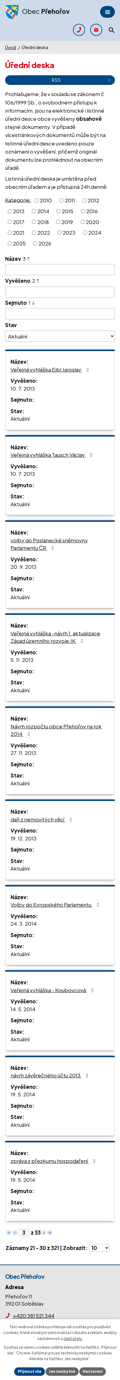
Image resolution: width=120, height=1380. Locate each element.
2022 (43, 232)
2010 (46, 200)
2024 (94, 232)
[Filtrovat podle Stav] (60, 336)
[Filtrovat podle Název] (60, 270)
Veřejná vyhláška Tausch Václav (53, 454)
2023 (69, 232)
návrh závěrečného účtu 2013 (50, 1075)
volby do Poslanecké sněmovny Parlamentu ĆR (49, 544)
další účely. (73, 1338)
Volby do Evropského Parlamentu (56, 904)
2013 (18, 211)
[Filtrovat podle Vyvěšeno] (60, 292)
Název (15, 258)
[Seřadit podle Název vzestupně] (29, 258)
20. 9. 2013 (23, 566)
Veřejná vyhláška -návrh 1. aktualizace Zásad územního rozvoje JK (55, 637)
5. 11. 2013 (22, 659)
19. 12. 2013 (23, 838)
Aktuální (20, 418)
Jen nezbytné (62, 1371)
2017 (18, 221)
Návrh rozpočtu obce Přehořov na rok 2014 (56, 730)
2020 (92, 221)
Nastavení (92, 1371)
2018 (43, 221)
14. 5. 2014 (23, 1009)
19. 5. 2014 (23, 1094)
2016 (92, 211)
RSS (82, 80)
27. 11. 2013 (23, 752)
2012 (93, 200)
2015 (67, 211)
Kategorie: (18, 199)
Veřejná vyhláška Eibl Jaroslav (51, 369)
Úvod (10, 47)
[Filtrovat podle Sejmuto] (60, 313)
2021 (18, 232)
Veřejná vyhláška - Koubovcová (53, 990)
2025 (19, 243)
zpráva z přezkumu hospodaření (54, 1160)
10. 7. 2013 (23, 388)
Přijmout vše (29, 1371)
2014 (43, 211)
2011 (70, 200)
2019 (67, 221)
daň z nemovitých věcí (42, 819)
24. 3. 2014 (23, 923)
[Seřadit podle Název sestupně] (29, 260)
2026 (45, 243)
